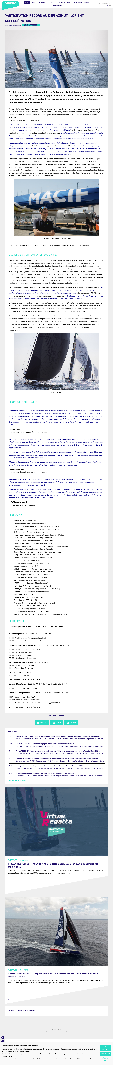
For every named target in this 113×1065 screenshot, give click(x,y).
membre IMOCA (100, 3)
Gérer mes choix (105, 1059)
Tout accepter (105, 1048)
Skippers (42, 2)
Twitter (57, 723)
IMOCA (69, 2)
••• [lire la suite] (9, 890)
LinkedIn (71, 723)
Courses (33, 2)
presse (108, 3)
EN (110, 5)
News (26, 2)
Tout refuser (105, 1054)
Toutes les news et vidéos (19, 781)
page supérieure (56, 1029)
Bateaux (50, 2)
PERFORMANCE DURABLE (82, 2)
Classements (60, 2)
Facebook (42, 723)
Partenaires (57, 5)
